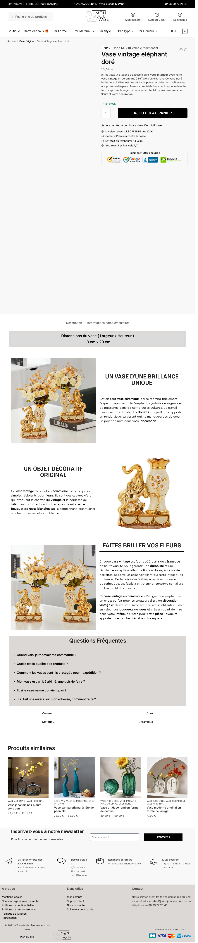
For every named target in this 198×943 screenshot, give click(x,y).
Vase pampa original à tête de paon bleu (74, 809)
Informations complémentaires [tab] (108, 322)
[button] (97, 654)
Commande (180, 16)
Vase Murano (128, 801)
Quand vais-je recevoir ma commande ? (46, 655)
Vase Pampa (61, 801)
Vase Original (26, 40)
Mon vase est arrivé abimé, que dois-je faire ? (51, 681)
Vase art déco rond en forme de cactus (119, 809)
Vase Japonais (16, 801)
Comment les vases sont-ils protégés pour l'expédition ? (59, 672)
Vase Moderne (78, 801)
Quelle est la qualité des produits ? (42, 663)
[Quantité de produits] (106, 112)
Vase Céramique (176, 801)
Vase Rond (125, 803)
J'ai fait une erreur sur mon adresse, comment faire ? (56, 699)
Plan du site (27, 937)
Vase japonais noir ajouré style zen (25, 806)
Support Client (157, 16)
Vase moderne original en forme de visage (164, 809)
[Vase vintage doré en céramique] (181, 49)
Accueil (11, 40)
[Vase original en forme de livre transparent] (185, 49)
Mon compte (133, 16)
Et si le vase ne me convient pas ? (41, 690)
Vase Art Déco (109, 801)
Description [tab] (74, 322)
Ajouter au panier (153, 112)
